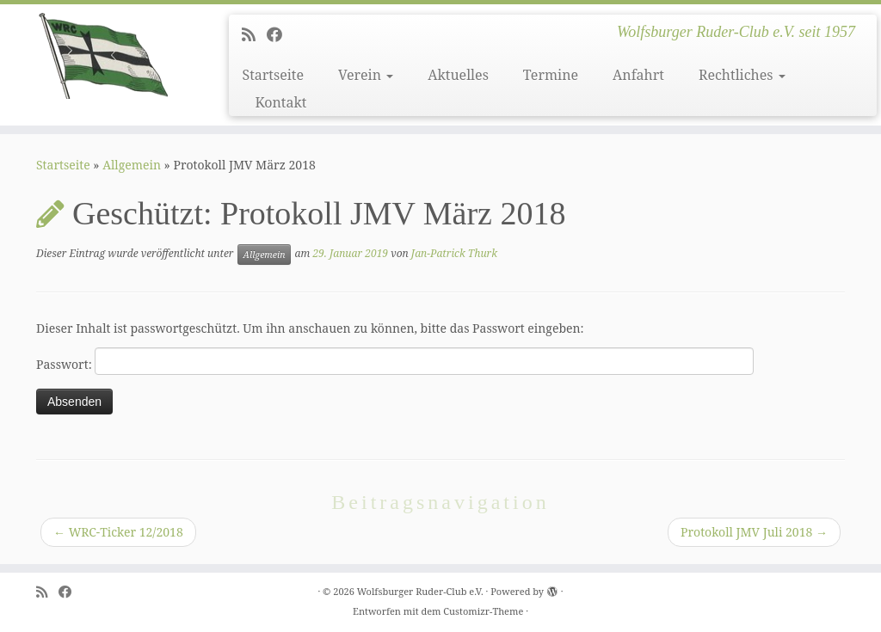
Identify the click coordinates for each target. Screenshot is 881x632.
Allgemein (131, 164)
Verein (365, 74)
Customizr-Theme (483, 610)
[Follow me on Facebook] (280, 34)
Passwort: (395, 361)
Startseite (273, 74)
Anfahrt (638, 74)
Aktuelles (458, 74)
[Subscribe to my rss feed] (254, 34)
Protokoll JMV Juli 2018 (754, 532)
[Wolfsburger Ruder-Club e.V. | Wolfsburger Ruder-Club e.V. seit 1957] (103, 56)
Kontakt (280, 102)
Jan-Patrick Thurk (454, 253)
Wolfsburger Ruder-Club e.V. (420, 591)
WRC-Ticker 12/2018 (118, 532)
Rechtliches (742, 74)
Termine (550, 74)
